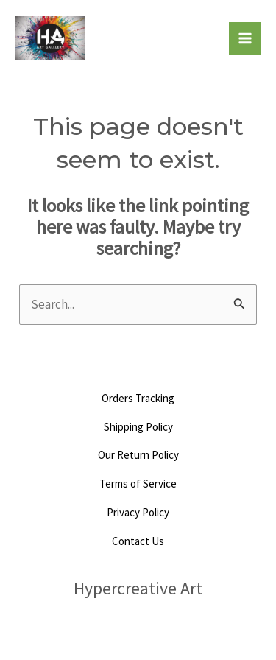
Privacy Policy (138, 512)
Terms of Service (138, 484)
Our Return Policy (138, 455)
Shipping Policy (138, 427)
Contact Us (138, 541)
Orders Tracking (138, 398)
